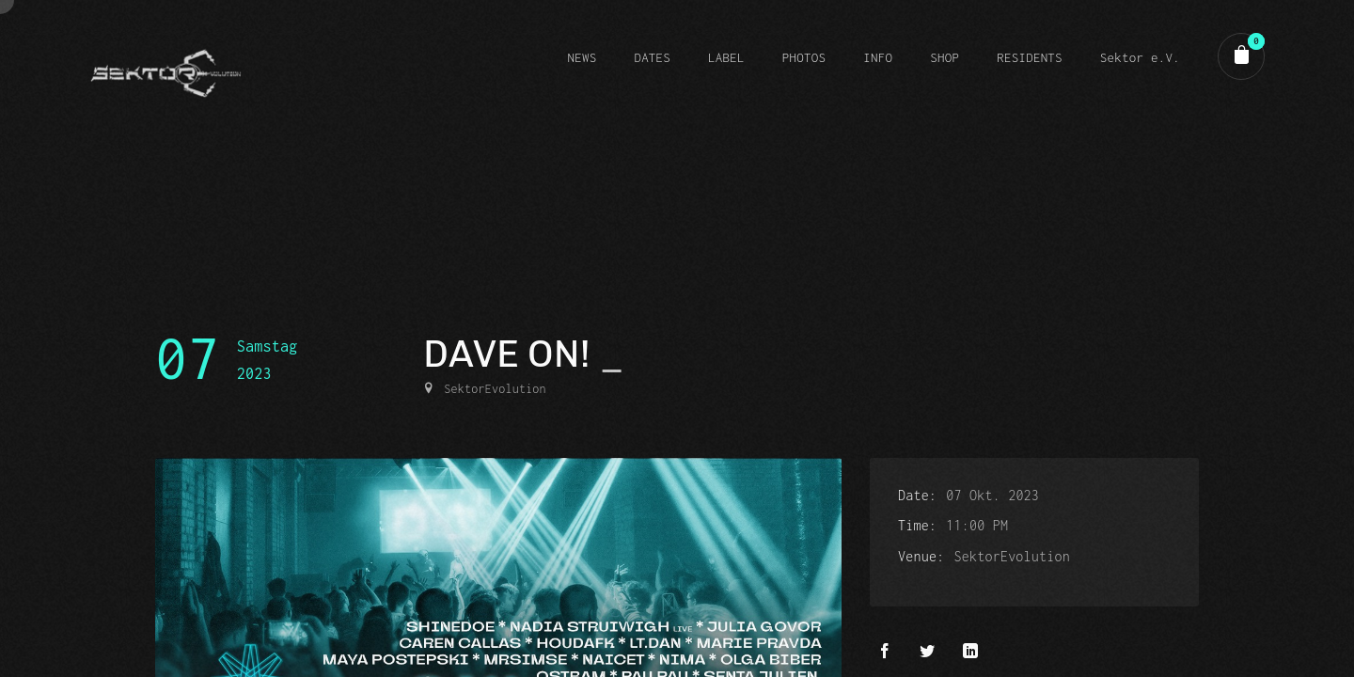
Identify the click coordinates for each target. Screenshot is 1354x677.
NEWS (581, 57)
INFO (877, 57)
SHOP (944, 57)
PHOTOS (804, 57)
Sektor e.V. (1140, 57)
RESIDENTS (1030, 57)
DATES (652, 57)
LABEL (726, 57)
